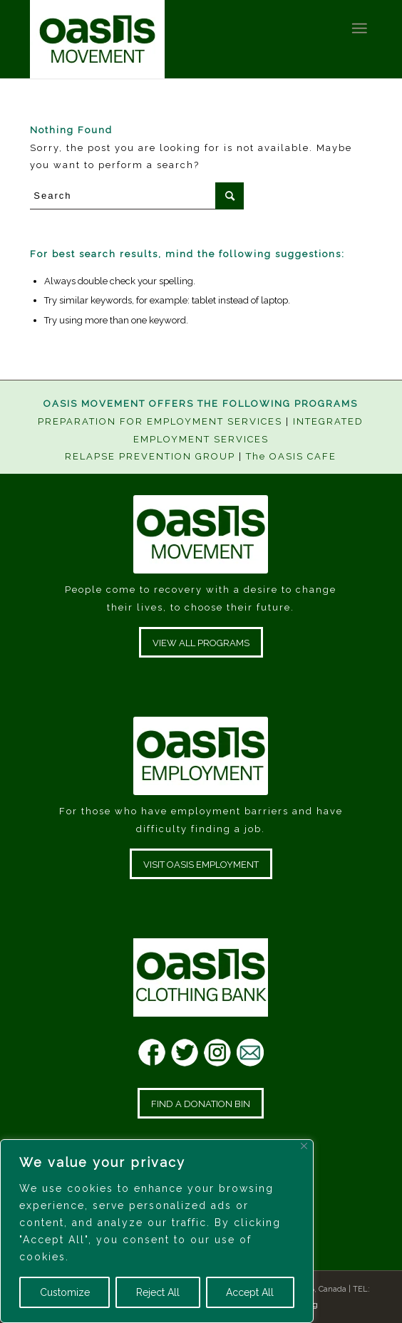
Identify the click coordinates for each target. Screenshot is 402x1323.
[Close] (304, 1146)
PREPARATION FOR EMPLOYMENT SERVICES (160, 421)
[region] (157, 1231)
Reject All (158, 1292)
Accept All (250, 1292)
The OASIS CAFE (291, 456)
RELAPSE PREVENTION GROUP (150, 456)
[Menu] (358, 28)
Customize (65, 1292)
